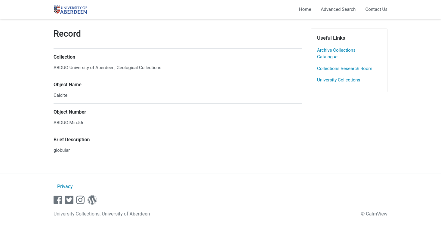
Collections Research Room (344, 68)
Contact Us (376, 9)
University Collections (338, 80)
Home (305, 9)
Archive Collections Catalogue (336, 53)
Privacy (65, 186)
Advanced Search (338, 9)
